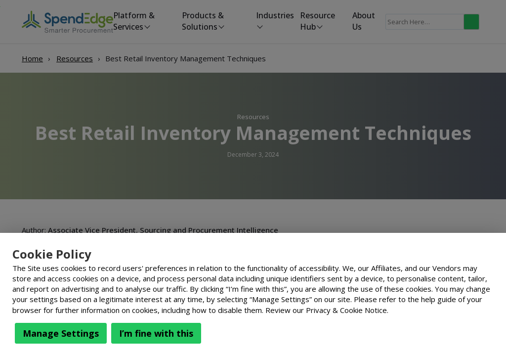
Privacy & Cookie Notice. (347, 310)
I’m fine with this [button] (156, 333)
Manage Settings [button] (61, 333)
